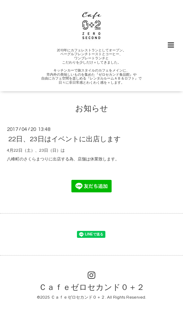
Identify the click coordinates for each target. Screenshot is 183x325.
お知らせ (91, 109)
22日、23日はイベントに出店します (64, 139)
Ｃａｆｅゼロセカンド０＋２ (92, 288)
